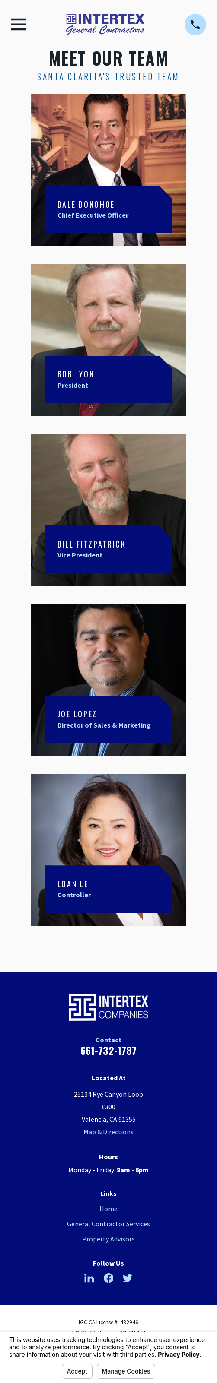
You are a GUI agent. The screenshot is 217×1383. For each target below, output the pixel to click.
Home (108, 1208)
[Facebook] (108, 1278)
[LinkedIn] (89, 1278)
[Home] (105, 24)
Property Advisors (108, 1238)
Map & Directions (108, 1131)
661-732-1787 (108, 1050)
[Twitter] (127, 1278)
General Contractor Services (108, 1223)
